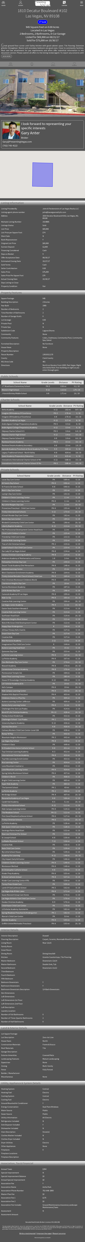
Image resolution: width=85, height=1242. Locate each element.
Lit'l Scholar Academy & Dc (12, 683)
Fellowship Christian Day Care (14, 562)
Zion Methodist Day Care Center (15, 662)
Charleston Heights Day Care (13, 583)
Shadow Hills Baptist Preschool (15, 694)
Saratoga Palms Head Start (13, 830)
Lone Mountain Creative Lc (13, 766)
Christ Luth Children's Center (14, 533)
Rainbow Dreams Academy (12, 442)
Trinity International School (13, 805)
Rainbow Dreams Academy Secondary (17, 445)
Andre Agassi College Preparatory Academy (19, 424)
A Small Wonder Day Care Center (15, 515)
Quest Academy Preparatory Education (18, 456)
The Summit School (10, 787)
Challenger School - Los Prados (14, 719)
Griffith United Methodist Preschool (16, 923)
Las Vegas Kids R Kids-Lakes (13, 891)
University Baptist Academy (13, 723)
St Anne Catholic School (12, 877)
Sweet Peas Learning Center (13, 676)
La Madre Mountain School (12, 841)
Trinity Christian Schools (12, 819)
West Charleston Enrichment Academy (18, 572)
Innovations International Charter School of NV (21, 460)
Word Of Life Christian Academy (15, 712)
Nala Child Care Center (11, 848)
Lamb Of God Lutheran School (14, 887)
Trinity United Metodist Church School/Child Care (22, 576)
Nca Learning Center (10, 762)
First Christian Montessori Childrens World (19, 580)
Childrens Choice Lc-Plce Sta (13, 698)
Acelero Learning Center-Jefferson (16, 701)
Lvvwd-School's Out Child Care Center (17, 547)
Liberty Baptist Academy (12, 526)
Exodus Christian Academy (12, 902)
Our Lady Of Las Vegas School (14, 551)
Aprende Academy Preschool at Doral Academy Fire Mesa (25, 449)
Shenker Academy (9, 920)
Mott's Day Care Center (11, 490)
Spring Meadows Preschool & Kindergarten (19, 913)
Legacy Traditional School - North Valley (18, 452)
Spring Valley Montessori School (15, 773)
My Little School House (11, 852)
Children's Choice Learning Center (16, 497)
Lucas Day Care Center (11, 479)
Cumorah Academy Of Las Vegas (15, 594)
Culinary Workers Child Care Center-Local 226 (20, 730)
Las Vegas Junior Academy (12, 605)
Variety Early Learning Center (14, 705)
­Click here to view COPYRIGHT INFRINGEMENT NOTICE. (21, 1229)
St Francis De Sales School (12, 486)
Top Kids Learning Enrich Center (15, 759)
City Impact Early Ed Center (13, 859)
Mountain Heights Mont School (15, 619)
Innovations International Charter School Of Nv (21, 463)
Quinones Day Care (9, 651)
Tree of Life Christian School (13, 544)
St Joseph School (9, 837)
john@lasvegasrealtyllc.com (54, 212)
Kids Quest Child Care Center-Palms (16, 827)
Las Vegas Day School (10, 741)
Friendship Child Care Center (13, 537)
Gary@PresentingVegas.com (17, 141)
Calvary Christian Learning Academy (16, 555)
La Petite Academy (9, 658)
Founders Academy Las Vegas (13, 420)
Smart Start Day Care (10, 633)
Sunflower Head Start (10, 615)
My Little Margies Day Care (12, 504)
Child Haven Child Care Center (14, 905)
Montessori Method (10, 866)
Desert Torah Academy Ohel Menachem (18, 565)
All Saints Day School (10, 483)
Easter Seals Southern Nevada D (15, 608)
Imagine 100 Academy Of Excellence (16, 413)
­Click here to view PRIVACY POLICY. (43, 1229)
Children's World (8, 776)
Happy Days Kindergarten (12, 626)
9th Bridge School (9, 794)
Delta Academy (8, 409)
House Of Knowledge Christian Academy (18, 680)
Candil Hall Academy (10, 802)
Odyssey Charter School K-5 (13, 431)
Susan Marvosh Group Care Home (15, 895)
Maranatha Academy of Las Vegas (15, 798)
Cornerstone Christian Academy (15, 669)
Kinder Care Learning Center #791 (15, 880)
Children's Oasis (8, 744)
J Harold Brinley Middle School (14, 393)
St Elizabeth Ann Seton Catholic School (18, 748)
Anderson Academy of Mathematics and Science (21, 558)
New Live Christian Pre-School (14, 834)
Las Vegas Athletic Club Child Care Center (19, 898)
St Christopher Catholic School (14, 870)
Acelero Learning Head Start (13, 648)
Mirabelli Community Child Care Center (18, 522)
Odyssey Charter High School (13, 434)
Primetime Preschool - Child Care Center (18, 508)
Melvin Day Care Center (11, 519)
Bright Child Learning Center (13, 780)
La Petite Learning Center (12, 655)
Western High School (10, 390)
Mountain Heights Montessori (14, 737)
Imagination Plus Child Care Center (16, 644)
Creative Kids (7, 637)
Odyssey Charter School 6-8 (13, 438)
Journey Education (9, 726)
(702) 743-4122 (10, 145)
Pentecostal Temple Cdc (12, 673)
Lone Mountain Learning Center (15, 769)
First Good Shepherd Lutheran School (17, 816)
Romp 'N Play (7, 734)
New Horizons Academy (11, 640)
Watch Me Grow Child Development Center (19, 623)
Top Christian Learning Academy (15, 751)
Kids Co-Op (6, 597)
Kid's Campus (7, 687)
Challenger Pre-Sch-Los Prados (15, 708)
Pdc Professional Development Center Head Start (22, 529)
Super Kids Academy (10, 784)
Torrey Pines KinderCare (12, 884)
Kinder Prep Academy (10, 873)
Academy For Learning (11, 855)
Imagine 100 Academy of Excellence (16, 417)
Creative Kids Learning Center (14, 540)
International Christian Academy (15, 755)
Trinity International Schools (14, 512)
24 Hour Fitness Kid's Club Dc (13, 630)
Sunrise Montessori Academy (13, 587)
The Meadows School (10, 812)
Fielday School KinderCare (12, 716)
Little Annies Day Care (11, 590)
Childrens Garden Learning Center (16, 862)
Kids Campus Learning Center (14, 691)
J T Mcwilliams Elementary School (16, 386)
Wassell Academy (9, 666)
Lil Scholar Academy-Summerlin (15, 909)
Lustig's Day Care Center (12, 494)
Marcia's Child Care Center (12, 916)
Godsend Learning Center (12, 569)
